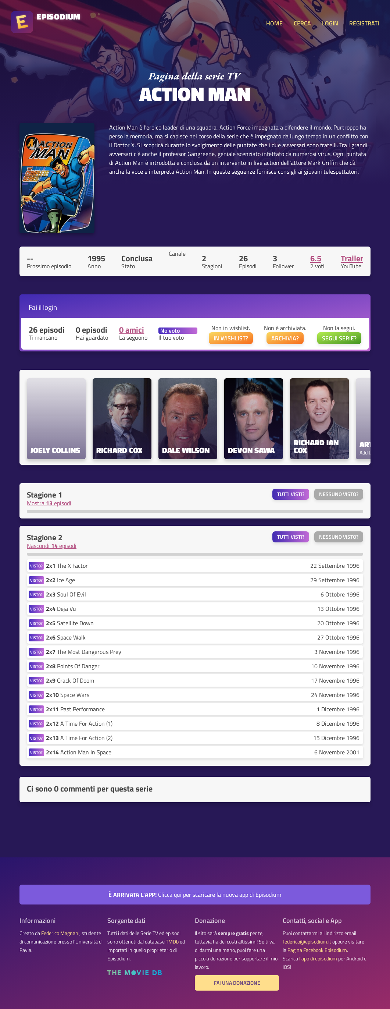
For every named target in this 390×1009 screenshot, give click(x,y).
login (50, 307)
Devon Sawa (251, 450)
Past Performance (75, 709)
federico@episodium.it (307, 942)
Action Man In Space (78, 752)
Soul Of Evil (66, 594)
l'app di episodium (318, 959)
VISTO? (36, 566)
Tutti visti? (290, 494)
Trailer (352, 258)
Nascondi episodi (51, 545)
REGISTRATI (364, 23)
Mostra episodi (49, 503)
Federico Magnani (60, 933)
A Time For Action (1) (79, 723)
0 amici (131, 329)
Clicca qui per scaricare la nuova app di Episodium (194, 894)
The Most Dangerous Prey (83, 651)
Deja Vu (61, 608)
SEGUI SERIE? (339, 338)
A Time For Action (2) (79, 737)
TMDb (172, 942)
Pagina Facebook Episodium (317, 950)
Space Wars (67, 694)
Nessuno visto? (338, 494)
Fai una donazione (237, 983)
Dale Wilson (186, 450)
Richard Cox (119, 450)
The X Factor (67, 565)
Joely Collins (55, 450)
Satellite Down (70, 623)
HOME (274, 23)
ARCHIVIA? (285, 338)
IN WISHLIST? (231, 338)
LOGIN (330, 23)
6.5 (315, 258)
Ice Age (60, 580)
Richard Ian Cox (317, 446)
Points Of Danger (73, 666)
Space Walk (66, 637)
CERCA (302, 23)
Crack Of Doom (70, 680)
